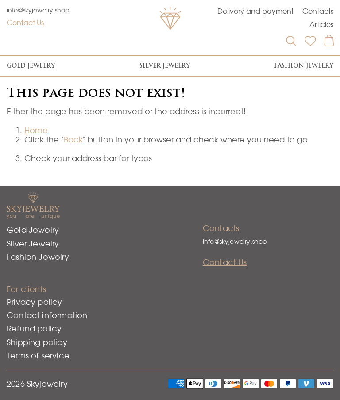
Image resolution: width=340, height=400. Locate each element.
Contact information (47, 315)
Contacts (317, 11)
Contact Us (25, 23)
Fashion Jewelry (303, 66)
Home (36, 130)
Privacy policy (34, 302)
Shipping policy (37, 342)
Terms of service (38, 355)
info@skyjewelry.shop (38, 10)
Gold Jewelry (31, 66)
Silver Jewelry (164, 66)
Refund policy (34, 328)
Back (73, 139)
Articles (321, 24)
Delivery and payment (255, 11)
